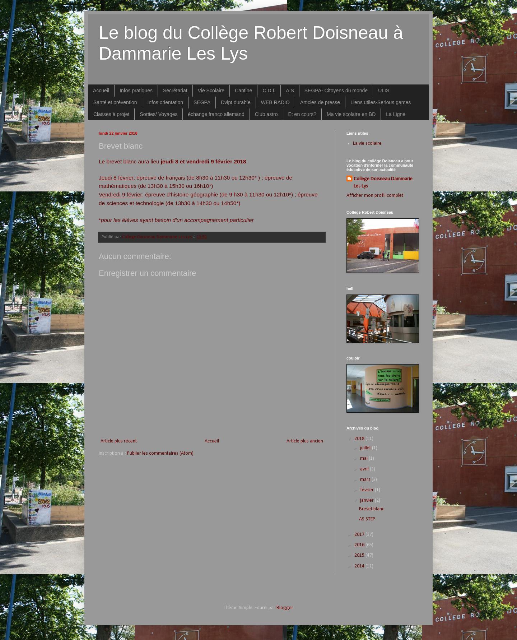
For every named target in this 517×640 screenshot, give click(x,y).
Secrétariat (175, 90)
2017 (359, 534)
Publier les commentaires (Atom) (160, 453)
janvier (367, 500)
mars (366, 479)
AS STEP (367, 519)
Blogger (284, 608)
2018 (359, 438)
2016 (359, 545)
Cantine (243, 90)
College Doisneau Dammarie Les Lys (383, 182)
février (367, 490)
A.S (290, 90)
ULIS (383, 90)
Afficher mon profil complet (374, 195)
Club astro (266, 114)
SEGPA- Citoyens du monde (336, 90)
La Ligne (395, 114)
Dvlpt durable (236, 102)
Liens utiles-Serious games (380, 102)
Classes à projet (111, 114)
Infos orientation (165, 102)
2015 (359, 555)
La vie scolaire (367, 143)
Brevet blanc (371, 509)
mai (364, 458)
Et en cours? (302, 114)
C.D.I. (268, 90)
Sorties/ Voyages (158, 114)
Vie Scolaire (211, 90)
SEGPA (202, 102)
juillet (366, 448)
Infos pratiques (136, 90)
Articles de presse (320, 102)
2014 (359, 566)
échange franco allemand (216, 114)
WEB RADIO (275, 102)
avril (365, 469)
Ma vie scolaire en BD (351, 114)
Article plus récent (119, 441)
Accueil (101, 90)
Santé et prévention (115, 102)
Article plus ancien (305, 441)
